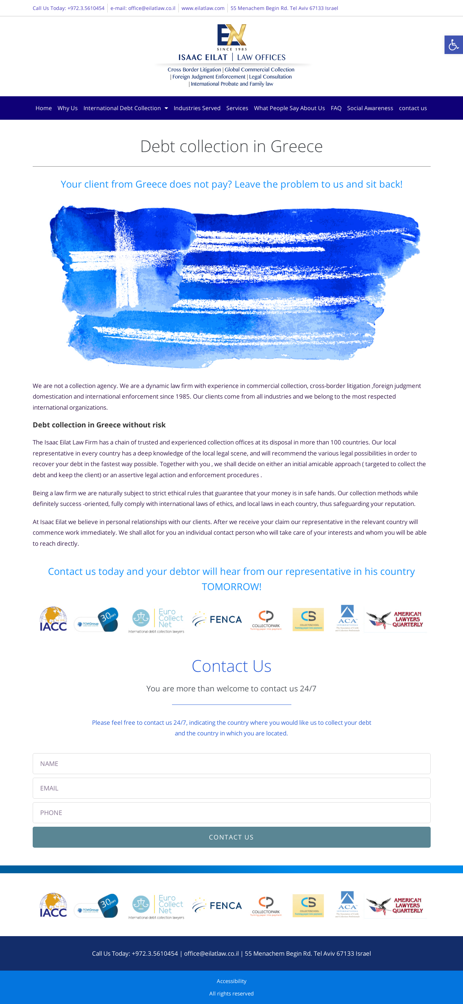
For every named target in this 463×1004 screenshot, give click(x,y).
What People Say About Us (289, 108)
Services (237, 108)
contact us (413, 108)
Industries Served (197, 108)
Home (44, 108)
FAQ (336, 108)
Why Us (68, 108)
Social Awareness (370, 108)
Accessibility (232, 980)
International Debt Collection (126, 108)
